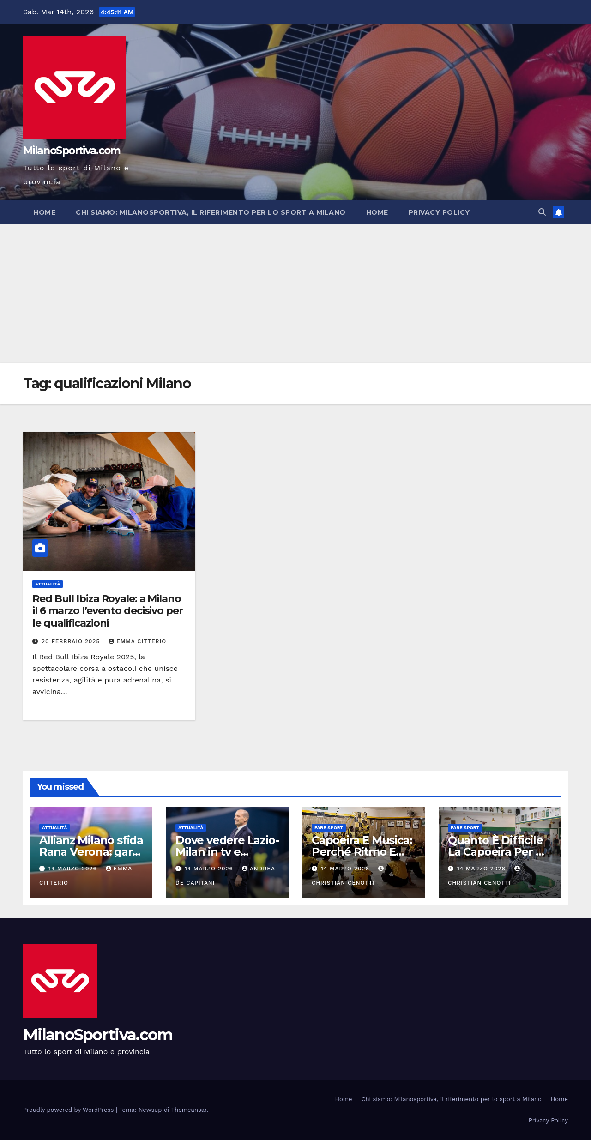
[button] (542, 212)
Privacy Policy (439, 212)
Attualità (47, 583)
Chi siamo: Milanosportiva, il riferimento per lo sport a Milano (211, 212)
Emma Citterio (137, 641)
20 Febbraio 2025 (72, 641)
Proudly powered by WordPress (69, 1109)
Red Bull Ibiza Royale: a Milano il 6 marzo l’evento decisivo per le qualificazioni (107, 610)
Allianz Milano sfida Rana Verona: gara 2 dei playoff (91, 851)
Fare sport (328, 827)
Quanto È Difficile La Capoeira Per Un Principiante (499, 851)
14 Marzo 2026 (73, 868)
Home (44, 212)
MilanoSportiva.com (71, 150)
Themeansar (189, 1109)
